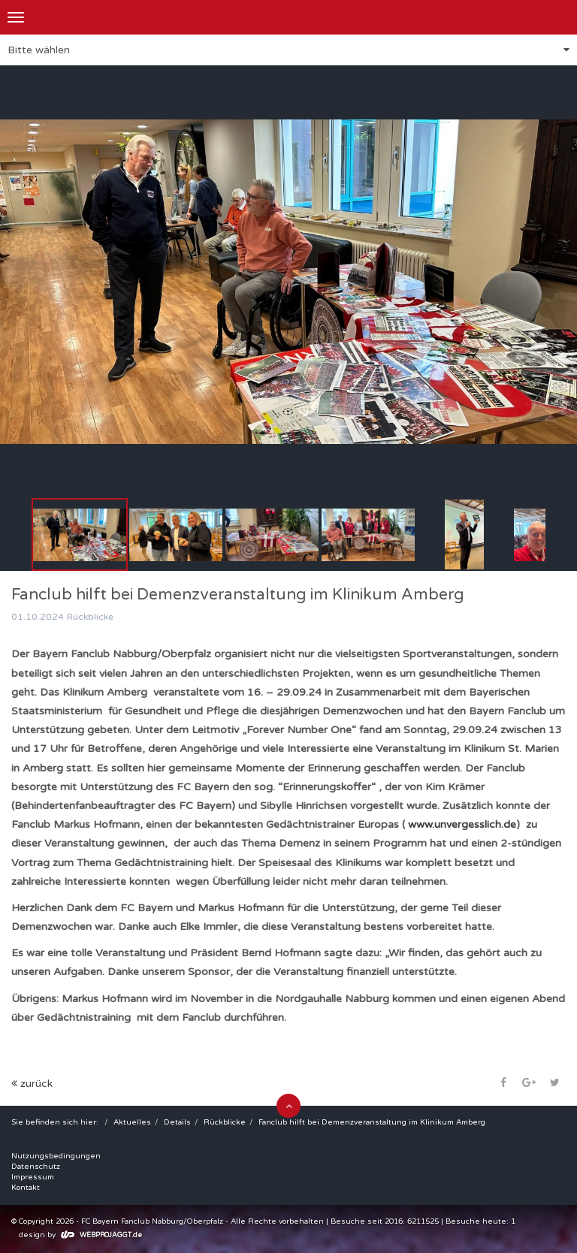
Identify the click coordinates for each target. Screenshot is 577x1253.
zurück (32, 1083)
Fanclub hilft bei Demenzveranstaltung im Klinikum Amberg (371, 1122)
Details (177, 1122)
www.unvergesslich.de (462, 824)
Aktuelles (132, 1122)
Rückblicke (225, 1122)
